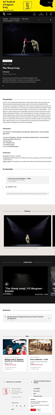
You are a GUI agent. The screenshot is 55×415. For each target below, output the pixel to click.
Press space (37, 391)
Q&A (35, 393)
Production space (38, 396)
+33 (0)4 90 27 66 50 (16, 397)
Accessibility (37, 388)
